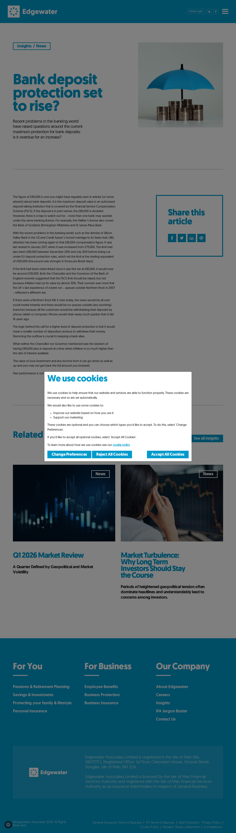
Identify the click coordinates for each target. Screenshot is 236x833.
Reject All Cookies (112, 455)
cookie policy (121, 445)
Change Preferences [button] (69, 455)
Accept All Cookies (167, 455)
